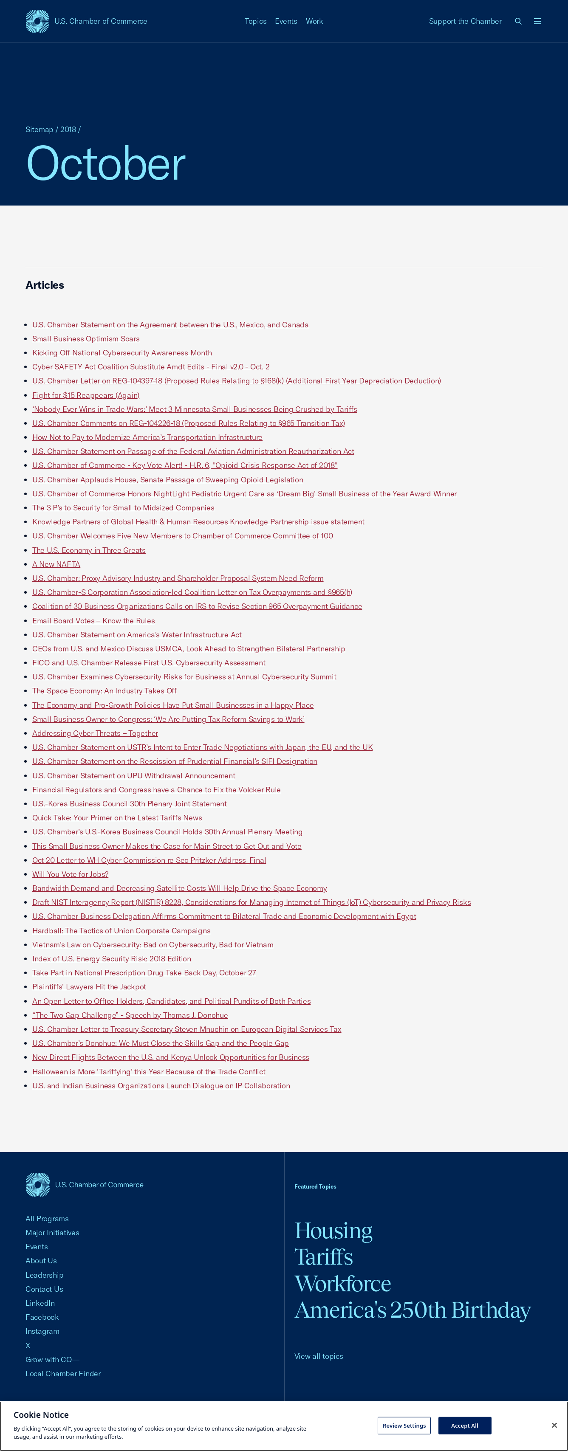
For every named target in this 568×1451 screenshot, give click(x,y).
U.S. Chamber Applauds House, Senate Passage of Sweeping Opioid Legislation (167, 480)
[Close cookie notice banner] (554, 1425)
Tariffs (323, 1257)
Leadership (44, 1275)
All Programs (47, 1218)
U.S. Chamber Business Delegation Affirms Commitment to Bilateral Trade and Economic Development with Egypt (224, 916)
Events (286, 21)
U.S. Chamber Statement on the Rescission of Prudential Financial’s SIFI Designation (174, 761)
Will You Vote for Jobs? (70, 874)
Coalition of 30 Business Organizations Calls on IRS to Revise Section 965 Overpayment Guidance (197, 606)
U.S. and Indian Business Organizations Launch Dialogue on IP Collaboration (161, 1085)
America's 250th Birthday (412, 1310)
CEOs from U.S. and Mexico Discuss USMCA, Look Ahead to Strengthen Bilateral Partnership (188, 649)
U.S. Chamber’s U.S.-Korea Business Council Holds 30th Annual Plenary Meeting (167, 832)
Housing (333, 1230)
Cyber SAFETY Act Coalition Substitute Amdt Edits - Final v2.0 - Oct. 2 (150, 367)
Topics (256, 21)
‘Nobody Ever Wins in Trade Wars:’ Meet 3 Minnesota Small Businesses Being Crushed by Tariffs (194, 409)
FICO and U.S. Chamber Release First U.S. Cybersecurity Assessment (149, 663)
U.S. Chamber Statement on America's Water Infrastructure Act (137, 635)
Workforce (342, 1283)
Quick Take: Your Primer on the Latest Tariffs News (117, 818)
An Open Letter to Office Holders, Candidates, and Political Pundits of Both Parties (171, 1001)
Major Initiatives (52, 1232)
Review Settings (404, 1425)
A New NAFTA (56, 564)
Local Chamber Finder (63, 1373)
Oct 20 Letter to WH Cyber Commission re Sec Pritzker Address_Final (149, 860)
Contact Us (44, 1289)
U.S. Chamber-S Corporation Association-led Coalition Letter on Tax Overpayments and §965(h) (192, 592)
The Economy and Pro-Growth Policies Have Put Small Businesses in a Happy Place (173, 705)
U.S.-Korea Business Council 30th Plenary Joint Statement (129, 804)
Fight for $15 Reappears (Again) (85, 395)
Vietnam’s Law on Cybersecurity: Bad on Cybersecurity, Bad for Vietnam (153, 944)
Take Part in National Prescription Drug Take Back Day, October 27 (144, 973)
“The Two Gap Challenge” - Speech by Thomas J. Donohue (130, 1015)
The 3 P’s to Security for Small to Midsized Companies (123, 508)
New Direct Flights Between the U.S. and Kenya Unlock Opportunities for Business (170, 1057)
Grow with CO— (52, 1359)
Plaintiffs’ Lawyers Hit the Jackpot (89, 987)
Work (314, 21)
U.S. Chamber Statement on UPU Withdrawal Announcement (133, 775)
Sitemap (39, 129)
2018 (68, 129)
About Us (41, 1260)
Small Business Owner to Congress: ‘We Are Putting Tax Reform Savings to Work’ (168, 719)
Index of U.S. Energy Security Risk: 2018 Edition (111, 959)
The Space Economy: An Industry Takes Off (104, 691)
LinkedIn (40, 1303)
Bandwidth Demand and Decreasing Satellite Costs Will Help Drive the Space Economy (179, 888)
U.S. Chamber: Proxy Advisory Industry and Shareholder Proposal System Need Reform (178, 578)
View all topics (318, 1356)
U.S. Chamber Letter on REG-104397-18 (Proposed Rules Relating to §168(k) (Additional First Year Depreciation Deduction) (236, 381)
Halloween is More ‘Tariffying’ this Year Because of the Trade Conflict (149, 1071)
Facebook (42, 1317)
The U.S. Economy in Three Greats (89, 550)
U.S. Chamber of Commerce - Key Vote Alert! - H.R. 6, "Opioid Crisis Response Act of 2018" (185, 465)
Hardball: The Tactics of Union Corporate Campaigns (121, 930)
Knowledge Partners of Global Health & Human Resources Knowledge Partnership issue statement (198, 522)
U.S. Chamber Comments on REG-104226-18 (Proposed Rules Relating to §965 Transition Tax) (188, 423)
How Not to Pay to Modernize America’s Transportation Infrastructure (147, 437)
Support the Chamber (465, 21)
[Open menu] (537, 21)
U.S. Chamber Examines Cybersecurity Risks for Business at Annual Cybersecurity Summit (184, 677)
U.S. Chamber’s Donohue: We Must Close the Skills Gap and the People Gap (160, 1043)
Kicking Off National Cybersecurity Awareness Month (122, 353)
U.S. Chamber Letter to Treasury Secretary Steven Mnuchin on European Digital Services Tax (187, 1029)
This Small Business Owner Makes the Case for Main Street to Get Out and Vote (167, 846)
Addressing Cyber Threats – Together (95, 733)
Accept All (464, 1425)
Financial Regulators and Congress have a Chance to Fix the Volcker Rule (156, 790)
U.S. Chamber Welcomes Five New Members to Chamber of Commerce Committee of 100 (182, 536)
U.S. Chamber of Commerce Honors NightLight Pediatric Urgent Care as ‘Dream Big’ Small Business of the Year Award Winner (244, 494)
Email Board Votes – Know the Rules (93, 620)
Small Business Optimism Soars (86, 339)
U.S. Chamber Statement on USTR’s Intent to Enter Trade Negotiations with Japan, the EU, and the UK (202, 747)
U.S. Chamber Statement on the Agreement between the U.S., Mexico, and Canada (170, 325)
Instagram (42, 1331)
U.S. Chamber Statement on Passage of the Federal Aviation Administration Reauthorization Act (193, 451)
